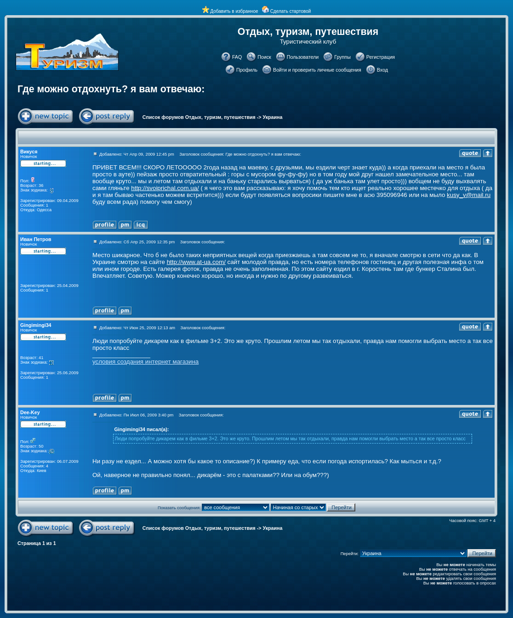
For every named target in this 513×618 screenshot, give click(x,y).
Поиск (264, 57)
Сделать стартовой (290, 11)
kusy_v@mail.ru (468, 194)
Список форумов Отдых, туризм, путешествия (199, 117)
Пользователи (303, 57)
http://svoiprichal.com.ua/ (165, 188)
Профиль (246, 70)
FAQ (237, 57)
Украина (273, 117)
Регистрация (380, 57)
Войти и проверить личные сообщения (317, 70)
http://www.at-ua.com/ (196, 261)
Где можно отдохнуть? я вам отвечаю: (111, 89)
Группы (342, 57)
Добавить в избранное (234, 11)
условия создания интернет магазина (145, 361)
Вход (382, 70)
